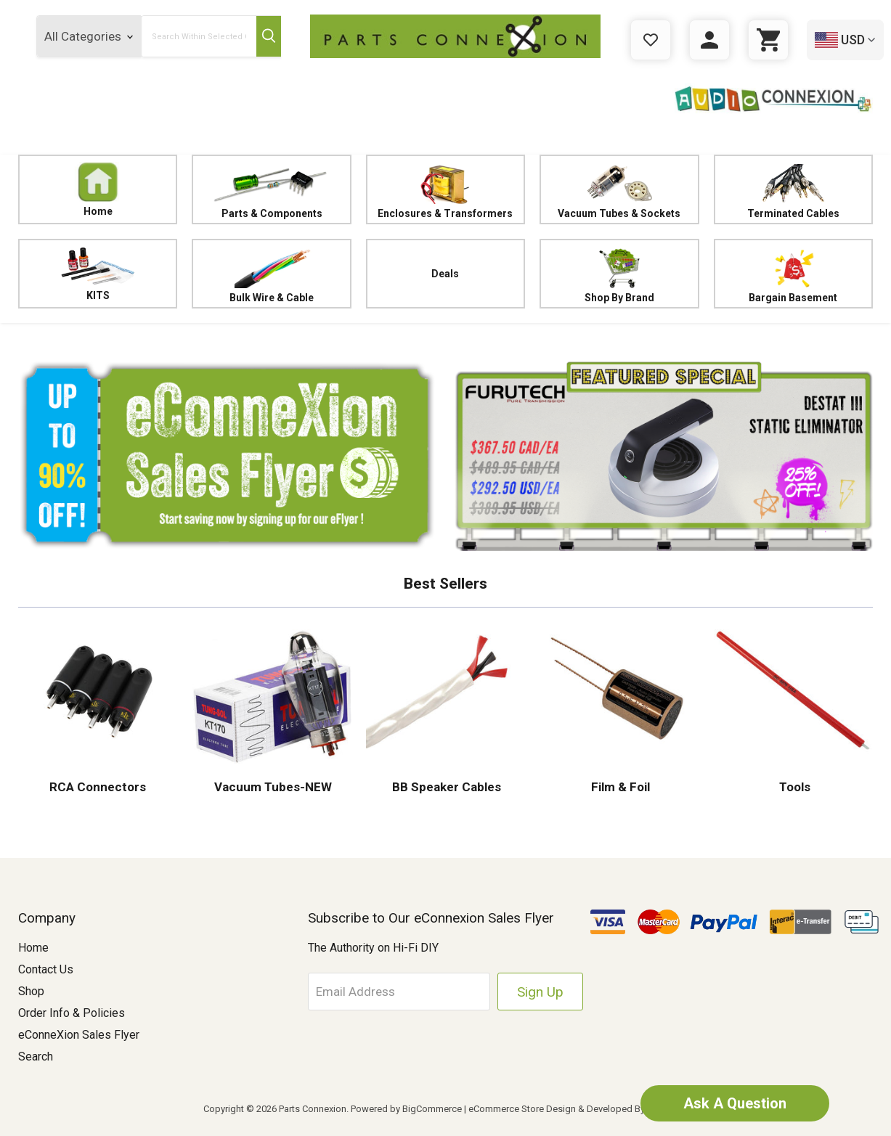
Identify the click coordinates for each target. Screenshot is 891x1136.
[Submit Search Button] (268, 36)
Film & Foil (619, 787)
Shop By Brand (619, 274)
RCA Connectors (97, 787)
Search (35, 1056)
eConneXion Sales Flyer (78, 1035)
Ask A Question (734, 1103)
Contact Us (45, 969)
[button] (227, 455)
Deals (445, 273)
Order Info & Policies (71, 1013)
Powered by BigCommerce (406, 1108)
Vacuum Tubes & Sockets (619, 189)
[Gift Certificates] (650, 40)
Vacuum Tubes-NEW (271, 787)
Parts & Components (271, 189)
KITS (97, 273)
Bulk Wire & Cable (271, 274)
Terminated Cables (793, 189)
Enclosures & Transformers (445, 189)
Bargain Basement (793, 274)
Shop (31, 991)
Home (98, 189)
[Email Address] (398, 991)
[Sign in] (709, 40)
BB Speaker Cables (445, 787)
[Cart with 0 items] (768, 40)
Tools (793, 787)
